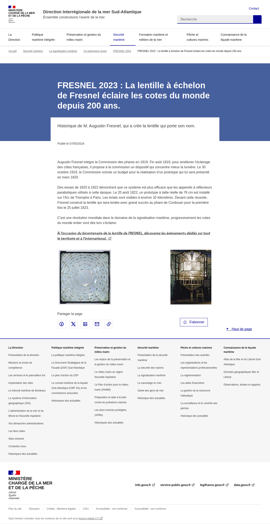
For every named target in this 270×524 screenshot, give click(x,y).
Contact (254, 8)
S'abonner (193, 322)
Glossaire (34, 508)
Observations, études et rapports (242, 384)
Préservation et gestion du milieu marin (84, 37)
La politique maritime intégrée (68, 355)
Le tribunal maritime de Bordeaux (27, 390)
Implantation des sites (20, 382)
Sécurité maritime (119, 37)
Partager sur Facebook (61, 324)
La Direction (14, 37)
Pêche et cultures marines (197, 37)
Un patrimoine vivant (95, 51)
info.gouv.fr (143, 485)
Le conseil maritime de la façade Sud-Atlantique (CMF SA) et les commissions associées (69, 388)
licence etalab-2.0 (89, 518)
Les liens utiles (16, 431)
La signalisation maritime (63, 51)
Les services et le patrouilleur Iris (26, 375)
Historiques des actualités (22, 453)
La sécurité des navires (150, 367)
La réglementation (191, 375)
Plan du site (15, 508)
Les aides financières (192, 382)
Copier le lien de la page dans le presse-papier (109, 324)
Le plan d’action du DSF (64, 375)
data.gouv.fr (242, 485)
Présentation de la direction (23, 355)
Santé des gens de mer (151, 390)
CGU (86, 508)
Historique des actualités (194, 415)
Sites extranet (16, 438)
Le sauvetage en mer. (150, 382)
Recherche (257, 19)
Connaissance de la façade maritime (234, 37)
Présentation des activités (195, 355)
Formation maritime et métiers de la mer (153, 37)
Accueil (12, 51)
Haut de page (241, 329)
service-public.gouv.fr (175, 485)
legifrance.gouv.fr (212, 485)
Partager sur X (73, 324)
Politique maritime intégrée (43, 37)
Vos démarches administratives (25, 423)
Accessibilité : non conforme (111, 508)
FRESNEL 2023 (122, 51)
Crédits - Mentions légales (61, 508)
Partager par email (97, 324)
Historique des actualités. (152, 398)
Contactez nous (17, 446)
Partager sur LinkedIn (85, 324)
